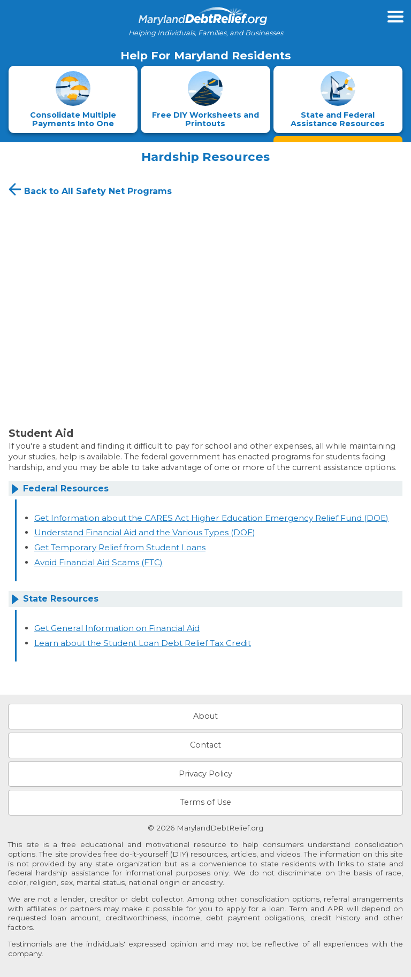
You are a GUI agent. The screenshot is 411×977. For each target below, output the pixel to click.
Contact (205, 745)
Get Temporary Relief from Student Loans (120, 547)
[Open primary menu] (395, 17)
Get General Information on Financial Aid (117, 628)
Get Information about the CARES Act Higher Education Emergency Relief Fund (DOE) (211, 518)
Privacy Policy (205, 774)
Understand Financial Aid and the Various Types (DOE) (144, 532)
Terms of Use (205, 802)
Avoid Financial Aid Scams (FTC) (98, 562)
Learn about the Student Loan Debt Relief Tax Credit (142, 643)
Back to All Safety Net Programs (89, 189)
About (205, 716)
